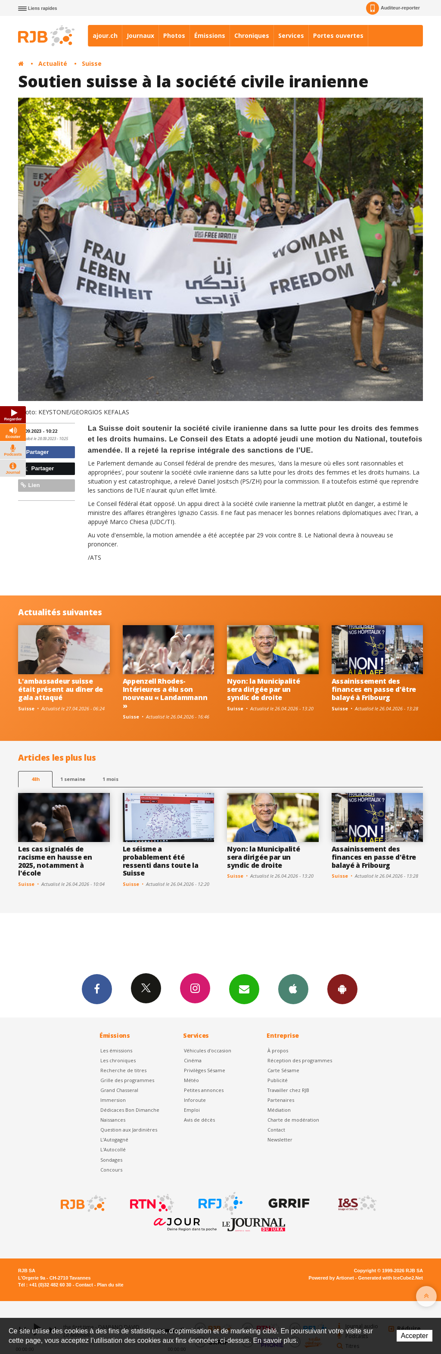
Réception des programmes (299, 1060)
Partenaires (280, 1100)
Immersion (113, 1100)
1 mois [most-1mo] (110, 779)
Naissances (112, 1120)
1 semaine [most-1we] (72, 779)
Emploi (192, 1110)
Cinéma (193, 1060)
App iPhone (293, 988)
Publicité (277, 1080)
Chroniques (251, 35)
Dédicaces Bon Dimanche (129, 1110)
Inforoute (195, 1100)
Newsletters (244, 988)
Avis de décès (199, 1120)
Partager (35, 452)
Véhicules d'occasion (207, 1050)
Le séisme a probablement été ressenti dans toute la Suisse (161, 861)
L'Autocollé (113, 1149)
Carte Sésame (283, 1070)
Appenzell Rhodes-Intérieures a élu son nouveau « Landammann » (165, 693)
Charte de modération (293, 1120)
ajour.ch (105, 35)
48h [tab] (35, 779)
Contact (276, 1129)
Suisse (92, 63)
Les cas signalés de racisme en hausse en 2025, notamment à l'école (55, 861)
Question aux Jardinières (128, 1129)
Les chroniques (118, 1060)
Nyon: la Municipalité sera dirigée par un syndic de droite (263, 689)
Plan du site (110, 1284)
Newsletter (279, 1139)
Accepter (414, 1335)
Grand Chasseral (119, 1090)
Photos (174, 35)
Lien (30, 485)
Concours (111, 1169)
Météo (191, 1080)
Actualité (52, 63)
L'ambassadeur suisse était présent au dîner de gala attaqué (60, 689)
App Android (342, 988)
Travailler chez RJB (288, 1090)
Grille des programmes (127, 1080)
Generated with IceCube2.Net (390, 1277)
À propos (277, 1050)
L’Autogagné (114, 1139)
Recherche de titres (123, 1070)
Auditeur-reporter (393, 8)
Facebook (97, 988)
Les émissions (116, 1050)
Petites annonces (204, 1090)
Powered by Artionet (331, 1277)
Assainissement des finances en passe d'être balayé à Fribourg (374, 689)
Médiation (279, 1110)
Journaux (140, 35)
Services (291, 35)
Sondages (111, 1160)
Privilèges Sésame (204, 1070)
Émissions (209, 35)
